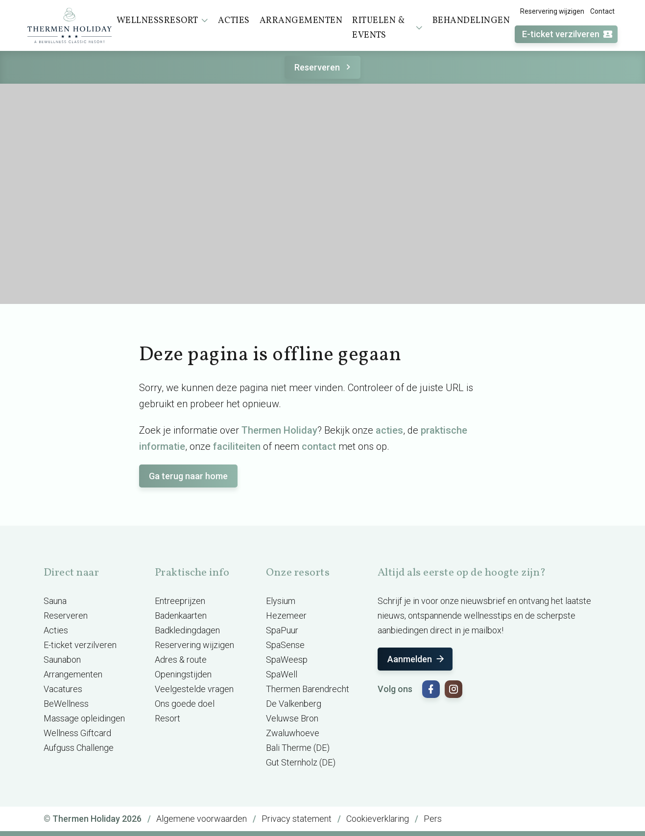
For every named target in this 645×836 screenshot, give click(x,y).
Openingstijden (183, 674)
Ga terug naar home (188, 476)
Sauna (55, 601)
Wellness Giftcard (77, 733)
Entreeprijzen (180, 601)
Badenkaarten (181, 615)
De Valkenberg (293, 703)
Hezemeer (286, 615)
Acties (56, 630)
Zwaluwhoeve (292, 733)
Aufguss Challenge (79, 748)
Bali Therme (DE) (298, 748)
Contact (602, 11)
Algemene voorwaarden (201, 818)
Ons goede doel (185, 703)
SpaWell (281, 674)
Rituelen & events (387, 28)
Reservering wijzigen (552, 11)
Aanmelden (416, 659)
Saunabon (62, 659)
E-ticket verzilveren (567, 34)
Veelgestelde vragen (194, 689)
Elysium (280, 601)
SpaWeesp (287, 659)
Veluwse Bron (292, 718)
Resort (167, 718)
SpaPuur (282, 630)
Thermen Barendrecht (307, 689)
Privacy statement (297, 818)
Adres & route (181, 659)
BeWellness (66, 703)
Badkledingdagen (187, 630)
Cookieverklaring (377, 818)
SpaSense (285, 645)
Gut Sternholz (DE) (300, 762)
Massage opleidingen (84, 718)
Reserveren (324, 67)
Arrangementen (73, 674)
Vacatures (63, 689)
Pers (433, 818)
